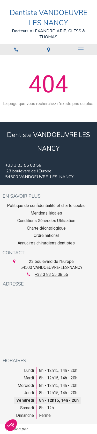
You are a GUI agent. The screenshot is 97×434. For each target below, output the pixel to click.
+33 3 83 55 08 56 (51, 274)
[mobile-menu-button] (81, 49)
